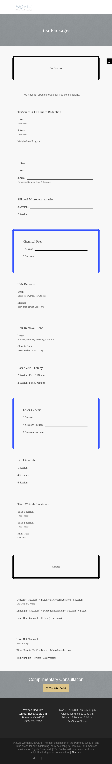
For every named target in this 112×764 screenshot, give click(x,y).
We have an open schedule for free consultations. (51, 94)
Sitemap (76, 752)
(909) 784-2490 (56, 688)
